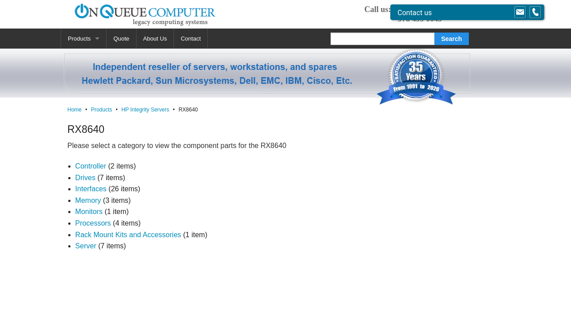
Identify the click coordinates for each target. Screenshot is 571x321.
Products (79, 38)
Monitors (89, 211)
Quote (121, 38)
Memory (88, 200)
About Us (155, 38)
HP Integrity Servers (145, 110)
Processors (93, 223)
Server (85, 246)
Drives (85, 177)
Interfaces (91, 189)
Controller (90, 166)
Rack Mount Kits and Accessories (128, 235)
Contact (191, 38)
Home (74, 110)
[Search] (382, 39)
